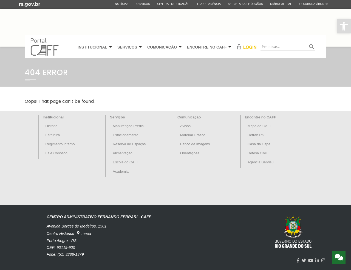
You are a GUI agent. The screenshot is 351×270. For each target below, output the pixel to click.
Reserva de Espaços (129, 144)
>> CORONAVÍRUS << (313, 4)
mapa (83, 233)
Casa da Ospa (259, 144)
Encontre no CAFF (260, 117)
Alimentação (122, 153)
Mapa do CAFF (260, 126)
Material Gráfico (192, 135)
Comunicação (189, 117)
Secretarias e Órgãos (245, 4)
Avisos (185, 126)
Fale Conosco (56, 153)
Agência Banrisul (261, 162)
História (52, 126)
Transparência (209, 4)
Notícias (122, 4)
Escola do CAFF (126, 162)
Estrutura (53, 135)
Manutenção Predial (129, 126)
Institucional (53, 117)
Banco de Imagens (195, 144)
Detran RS (256, 135)
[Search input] (284, 46)
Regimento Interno (60, 144)
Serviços (143, 4)
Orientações (189, 153)
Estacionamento (125, 135)
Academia (121, 171)
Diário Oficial (281, 4)
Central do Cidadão (173, 4)
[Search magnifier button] (311, 46)
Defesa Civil (257, 153)
